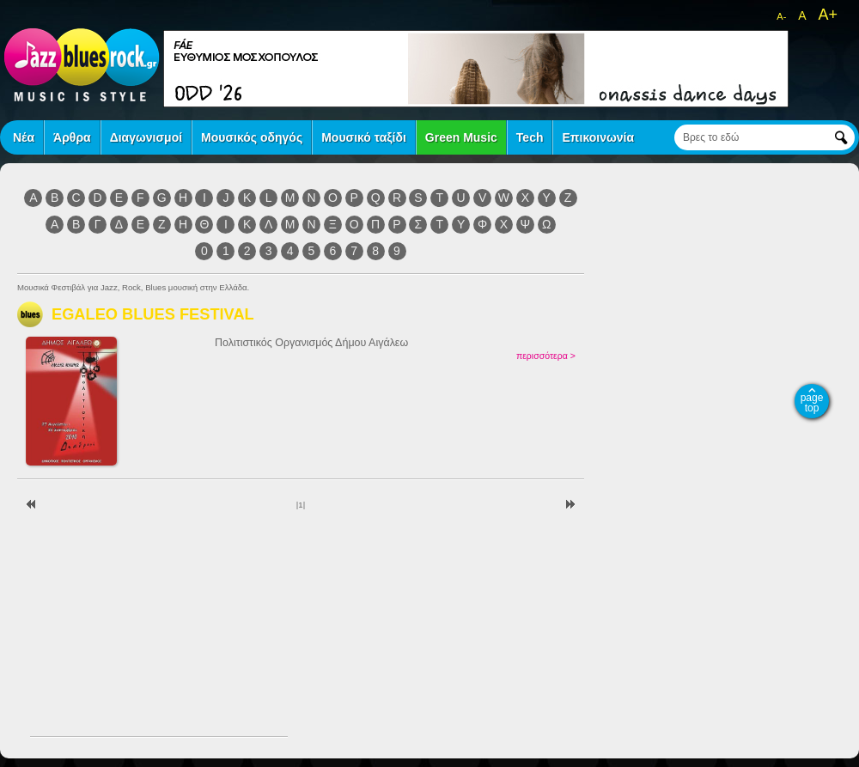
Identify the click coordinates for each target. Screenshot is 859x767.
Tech (530, 137)
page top (812, 403)
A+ (828, 14)
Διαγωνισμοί (146, 137)
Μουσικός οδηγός (251, 137)
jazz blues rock (81, 64)
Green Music (461, 137)
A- (781, 16)
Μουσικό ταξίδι (363, 137)
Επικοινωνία (598, 137)
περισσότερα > (546, 355)
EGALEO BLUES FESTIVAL (153, 314)
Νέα (23, 137)
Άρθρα (72, 137)
